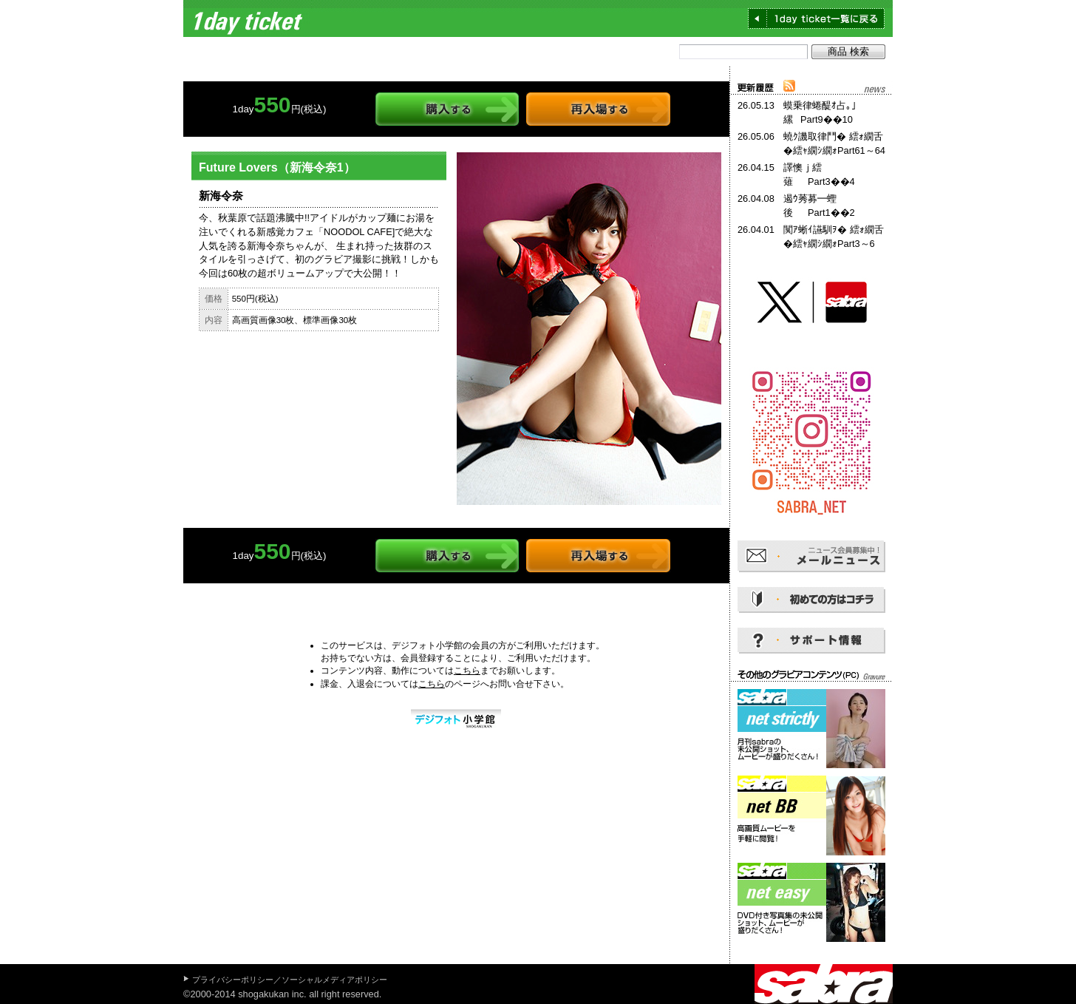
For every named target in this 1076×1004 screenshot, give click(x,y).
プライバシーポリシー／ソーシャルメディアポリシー (289, 979)
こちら (467, 670)
